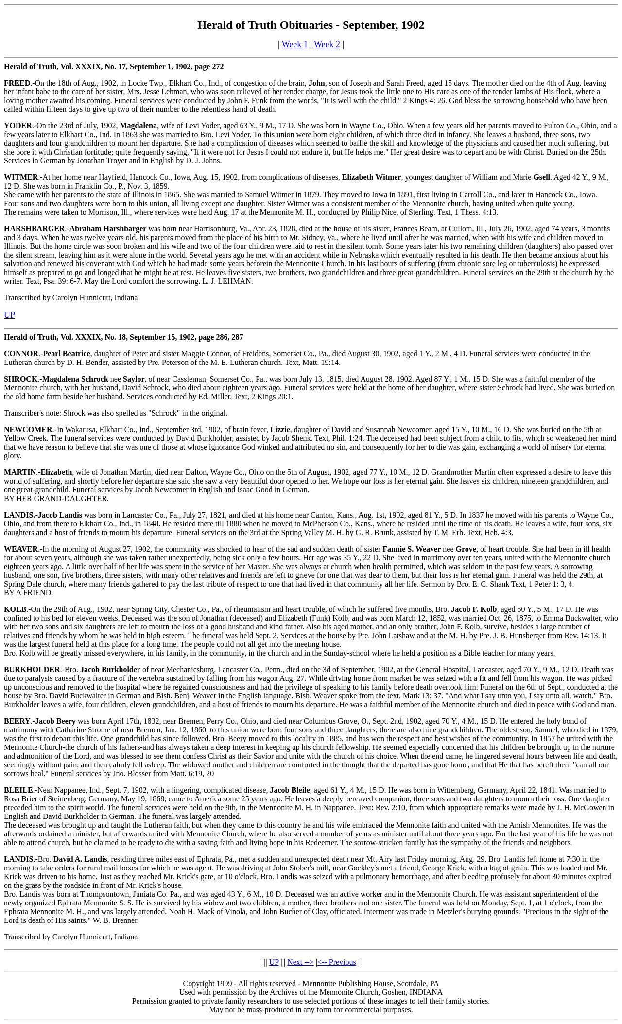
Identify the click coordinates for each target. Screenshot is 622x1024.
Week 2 (327, 44)
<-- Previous (336, 962)
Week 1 (295, 44)
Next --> (300, 962)
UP (274, 962)
